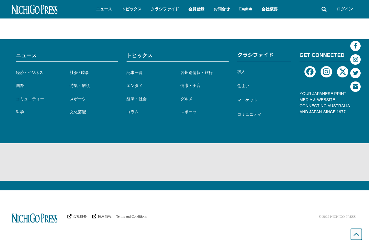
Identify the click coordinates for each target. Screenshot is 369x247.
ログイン (345, 9)
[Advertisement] (184, 162)
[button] (104, 9)
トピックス (140, 55)
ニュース (26, 55)
